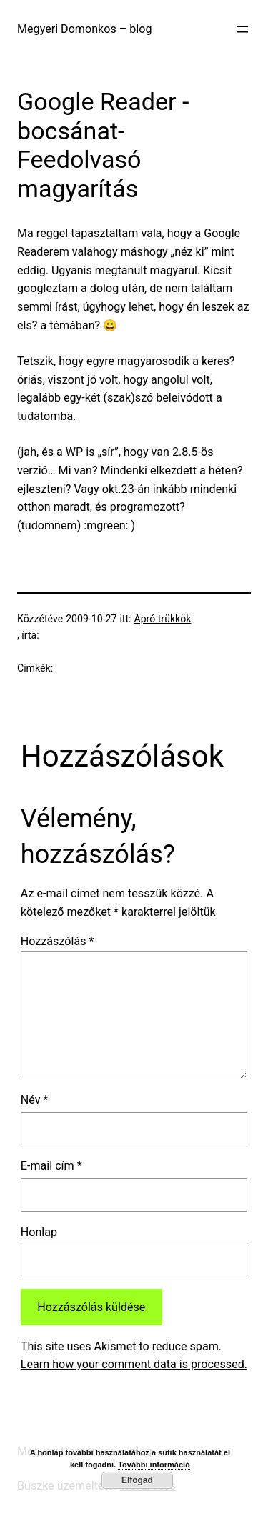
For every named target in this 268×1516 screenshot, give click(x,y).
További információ (154, 1464)
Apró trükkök (162, 618)
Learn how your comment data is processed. (134, 1364)
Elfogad (137, 1480)
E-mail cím (51, 1165)
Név (35, 1100)
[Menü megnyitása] (242, 29)
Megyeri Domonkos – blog (84, 29)
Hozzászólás (57, 941)
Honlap (39, 1232)
